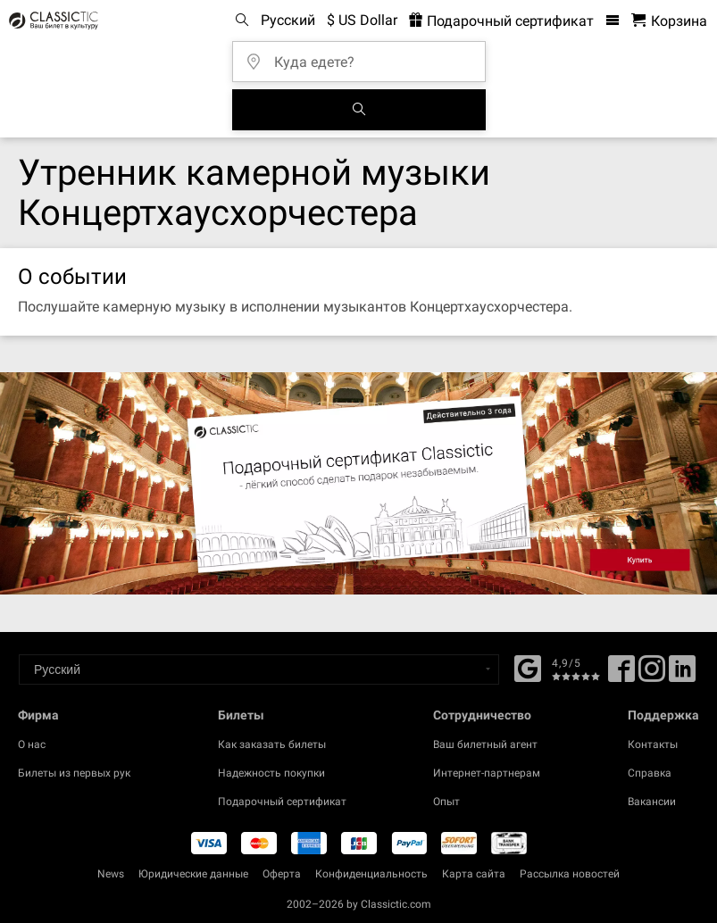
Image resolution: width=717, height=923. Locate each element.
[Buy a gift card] (358, 483)
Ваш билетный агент (485, 744)
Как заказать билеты (272, 744)
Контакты (653, 744)
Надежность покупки (271, 773)
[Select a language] (259, 669)
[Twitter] (651, 675)
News (110, 874)
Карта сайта (473, 874)
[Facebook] (527, 666)
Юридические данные (193, 874)
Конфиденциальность (371, 874)
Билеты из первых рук (74, 773)
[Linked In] (682, 675)
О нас (32, 744)
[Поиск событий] (359, 109)
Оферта (282, 874)
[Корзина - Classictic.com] (669, 20)
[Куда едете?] (364, 56)
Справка (649, 773)
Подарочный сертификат (282, 801)
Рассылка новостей (570, 874)
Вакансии (652, 801)
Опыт (446, 801)
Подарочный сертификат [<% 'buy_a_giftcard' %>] (501, 20)
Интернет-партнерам (486, 773)
